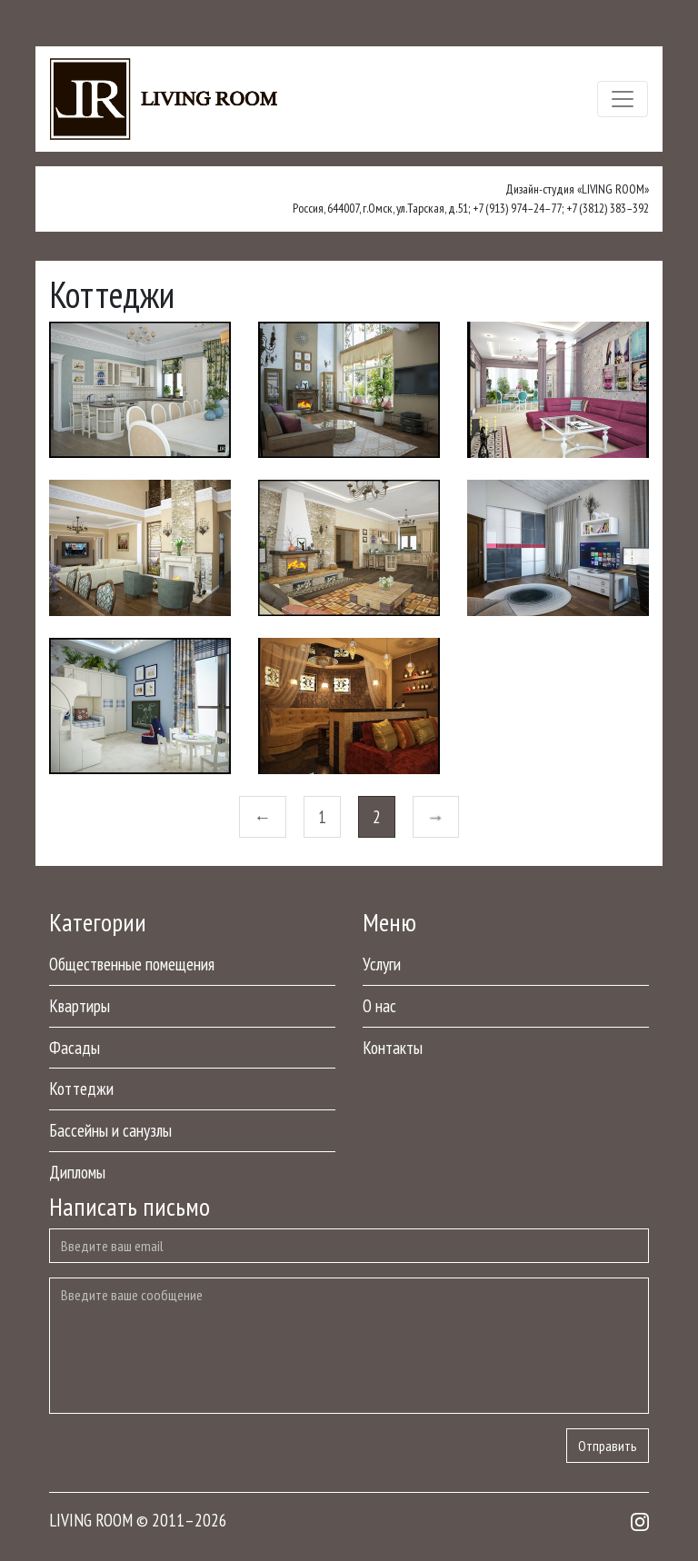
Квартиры (79, 1005)
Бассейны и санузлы (110, 1130)
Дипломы (77, 1171)
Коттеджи (81, 1088)
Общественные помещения (131, 963)
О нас (379, 1005)
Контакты (393, 1047)
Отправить (607, 1446)
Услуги (382, 963)
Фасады (74, 1047)
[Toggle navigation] (622, 99)
